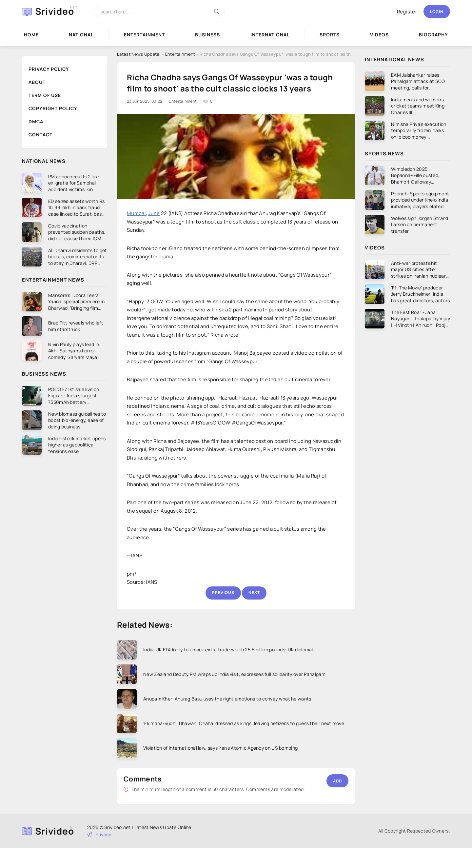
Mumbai (136, 213)
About (37, 82)
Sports (330, 34)
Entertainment (144, 34)
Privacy (99, 834)
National (81, 34)
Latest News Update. (139, 54)
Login (436, 11)
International (269, 34)
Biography (433, 34)
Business (207, 34)
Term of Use (45, 95)
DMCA (36, 121)
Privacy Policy (49, 69)
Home (31, 34)
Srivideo (54, 11)
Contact (40, 134)
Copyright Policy (53, 108)
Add (337, 781)
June (154, 213)
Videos (379, 34)
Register (407, 11)
